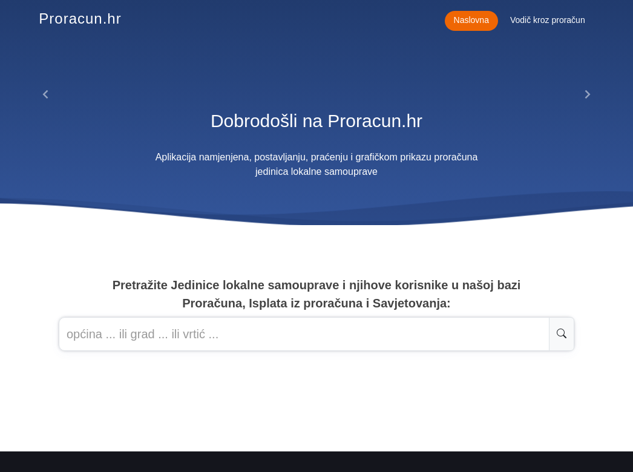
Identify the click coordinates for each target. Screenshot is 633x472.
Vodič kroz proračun (547, 20)
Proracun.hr (80, 18)
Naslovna (471, 20)
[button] (45, 94)
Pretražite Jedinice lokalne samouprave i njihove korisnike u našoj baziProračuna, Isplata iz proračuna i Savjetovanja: (317, 294)
